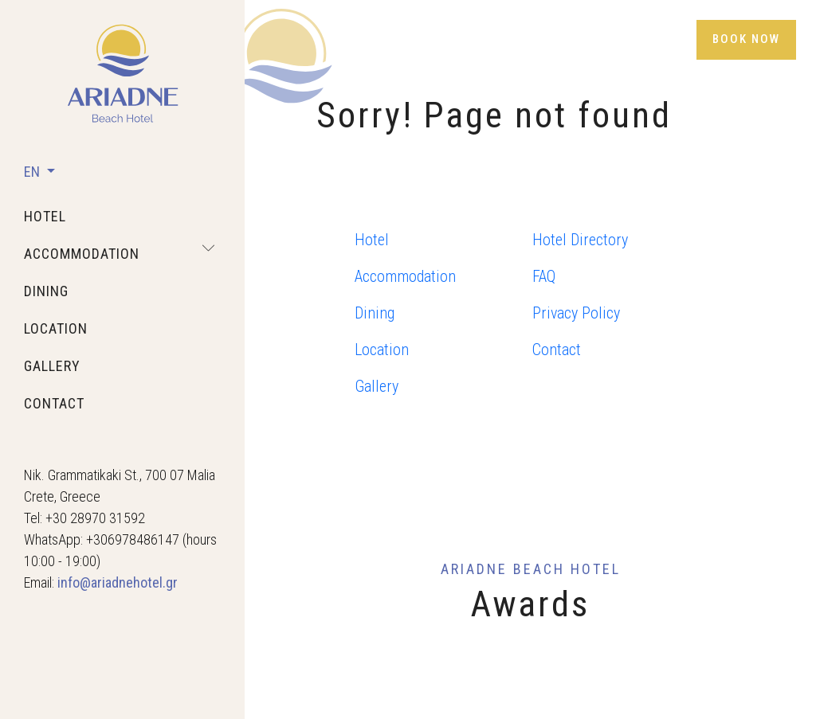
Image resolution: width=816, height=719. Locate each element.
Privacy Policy (576, 312)
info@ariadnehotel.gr (117, 582)
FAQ (543, 276)
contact (54, 403)
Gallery (376, 386)
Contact (556, 349)
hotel (45, 216)
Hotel (372, 239)
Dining (374, 312)
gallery (52, 366)
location (56, 328)
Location (382, 349)
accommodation (81, 253)
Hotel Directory (580, 239)
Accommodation (405, 276)
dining (46, 291)
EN (33, 171)
